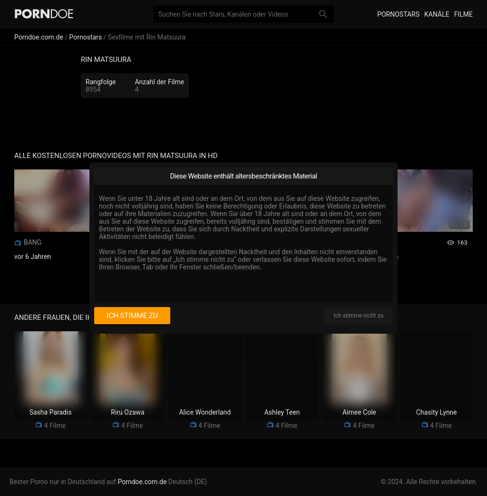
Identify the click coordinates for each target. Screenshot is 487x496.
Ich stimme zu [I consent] (132, 315)
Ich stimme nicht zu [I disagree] (358, 315)
